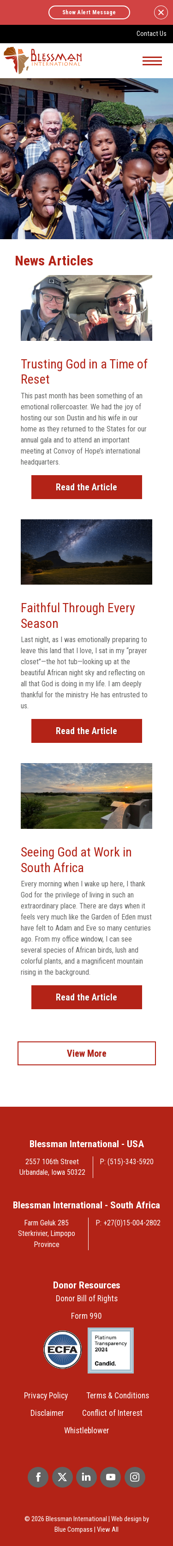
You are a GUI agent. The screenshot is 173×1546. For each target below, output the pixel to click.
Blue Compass (73, 1529)
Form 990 (86, 1316)
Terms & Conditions (117, 1395)
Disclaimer (47, 1413)
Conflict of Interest (112, 1413)
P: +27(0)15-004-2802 (128, 1222)
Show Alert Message (89, 12)
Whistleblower (86, 1430)
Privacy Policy (46, 1395)
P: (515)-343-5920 (127, 1161)
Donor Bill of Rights (87, 1298)
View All (108, 1529)
